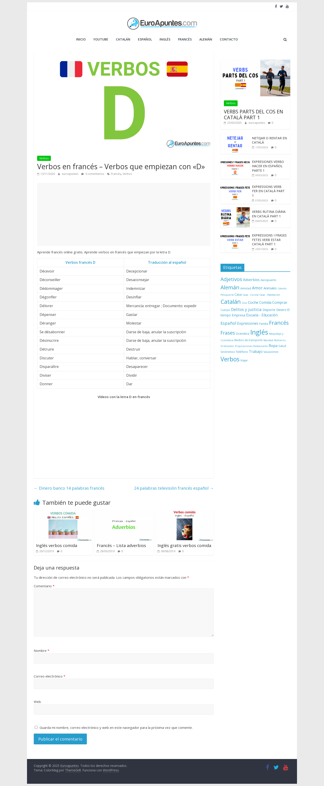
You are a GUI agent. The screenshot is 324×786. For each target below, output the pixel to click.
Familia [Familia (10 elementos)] (263, 324)
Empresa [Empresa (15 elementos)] (238, 315)
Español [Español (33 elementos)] (228, 323)
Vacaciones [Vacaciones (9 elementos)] (270, 352)
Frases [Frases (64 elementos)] (227, 332)
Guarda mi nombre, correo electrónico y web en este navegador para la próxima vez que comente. (116, 727)
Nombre (41, 650)
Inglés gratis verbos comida (184, 545)
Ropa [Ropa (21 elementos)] (273, 345)
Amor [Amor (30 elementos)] (257, 288)
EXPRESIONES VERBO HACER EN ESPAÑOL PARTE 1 (268, 166)
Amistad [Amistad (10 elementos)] (245, 288)
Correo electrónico (49, 676)
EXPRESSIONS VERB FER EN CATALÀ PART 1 (268, 191)
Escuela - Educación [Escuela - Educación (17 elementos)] (262, 315)
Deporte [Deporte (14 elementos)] (269, 310)
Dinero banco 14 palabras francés (69, 488)
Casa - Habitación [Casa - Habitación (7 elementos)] (269, 294)
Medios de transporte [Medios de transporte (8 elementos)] (248, 340)
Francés (116, 174)
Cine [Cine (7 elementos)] (244, 302)
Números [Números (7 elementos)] (280, 340)
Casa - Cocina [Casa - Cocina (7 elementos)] (251, 294)
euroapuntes (70, 174)
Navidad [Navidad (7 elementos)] (268, 340)
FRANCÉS (185, 39)
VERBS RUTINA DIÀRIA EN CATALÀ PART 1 (269, 213)
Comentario (44, 586)
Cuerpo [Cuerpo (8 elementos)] (225, 310)
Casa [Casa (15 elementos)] (238, 294)
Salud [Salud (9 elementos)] (282, 346)
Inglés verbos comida (56, 545)
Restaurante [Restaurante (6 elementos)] (260, 346)
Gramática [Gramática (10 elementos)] (242, 333)
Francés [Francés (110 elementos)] (279, 322)
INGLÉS (165, 39)
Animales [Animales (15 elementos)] (270, 288)
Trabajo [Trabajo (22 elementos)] (256, 351)
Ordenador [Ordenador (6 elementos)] (227, 346)
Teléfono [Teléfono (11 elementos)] (242, 352)
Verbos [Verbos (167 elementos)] (229, 359)
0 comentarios (92, 174)
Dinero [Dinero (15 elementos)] (281, 309)
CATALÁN (123, 39)
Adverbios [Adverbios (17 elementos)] (251, 279)
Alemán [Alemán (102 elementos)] (229, 287)
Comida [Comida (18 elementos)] (265, 302)
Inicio (81, 39)
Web (37, 701)
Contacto (229, 39)
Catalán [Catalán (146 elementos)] (230, 301)
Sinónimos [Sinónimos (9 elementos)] (227, 352)
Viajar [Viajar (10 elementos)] (244, 360)
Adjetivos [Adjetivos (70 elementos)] (231, 279)
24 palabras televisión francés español (174, 488)
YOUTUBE (100, 39)
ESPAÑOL (145, 39)
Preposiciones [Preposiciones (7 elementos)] (243, 346)
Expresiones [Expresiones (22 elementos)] (247, 323)
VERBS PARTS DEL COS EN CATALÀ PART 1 (253, 114)
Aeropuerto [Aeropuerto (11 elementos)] (268, 280)
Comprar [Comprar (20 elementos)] (279, 302)
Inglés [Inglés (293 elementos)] (259, 332)
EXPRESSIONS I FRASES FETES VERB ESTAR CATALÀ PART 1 (269, 239)
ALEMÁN (205, 39)
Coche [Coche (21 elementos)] (253, 302)
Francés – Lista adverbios (121, 545)
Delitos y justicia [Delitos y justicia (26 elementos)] (246, 309)
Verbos (44, 158)
